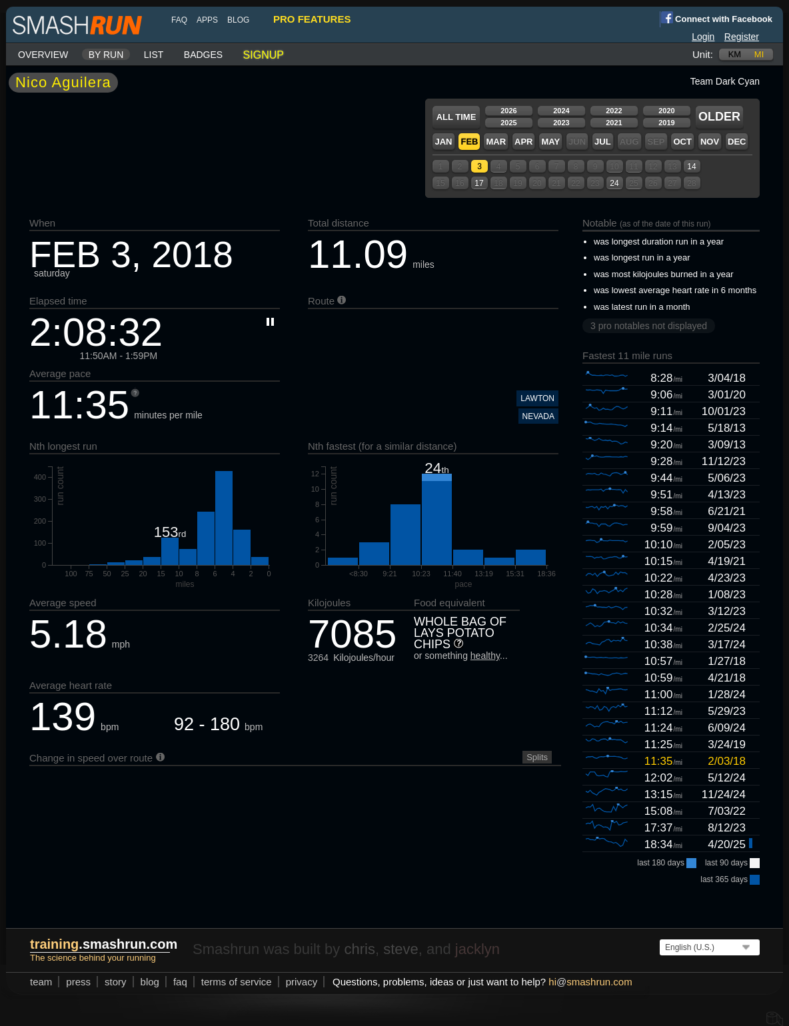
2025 (508, 123)
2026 (508, 111)
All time (456, 117)
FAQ (179, 20)
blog (238, 20)
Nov (709, 142)
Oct (682, 142)
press (78, 981)
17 (478, 183)
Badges (203, 54)
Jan (443, 142)
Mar (496, 142)
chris (359, 949)
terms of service (236, 981)
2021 (614, 123)
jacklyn (477, 949)
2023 (561, 123)
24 (614, 183)
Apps (207, 20)
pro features (312, 19)
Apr (523, 142)
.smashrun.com (103, 944)
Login (703, 36)
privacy (302, 981)
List (154, 54)
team (41, 981)
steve (400, 949)
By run (106, 54)
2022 (614, 111)
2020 (666, 111)
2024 (561, 111)
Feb (469, 142)
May (550, 142)
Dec (737, 142)
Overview (43, 54)
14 (691, 166)
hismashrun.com (590, 981)
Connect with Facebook (716, 18)
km (735, 54)
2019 (666, 123)
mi (759, 54)
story (116, 981)
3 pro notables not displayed (648, 325)
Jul (602, 142)
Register (741, 36)
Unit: (702, 54)
